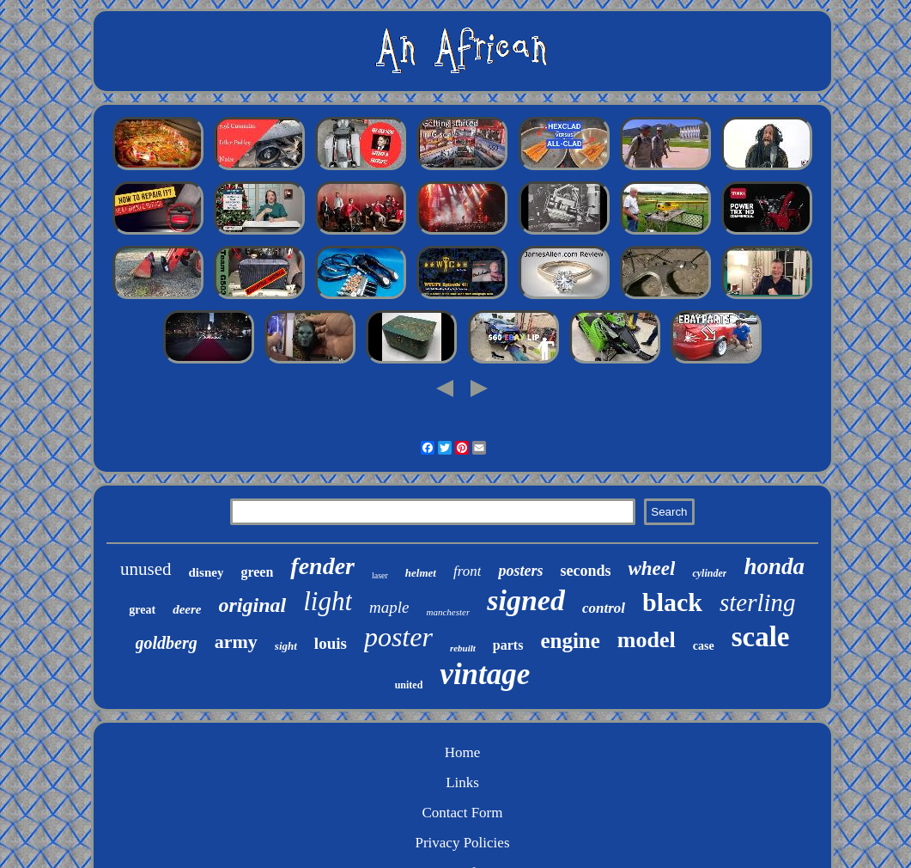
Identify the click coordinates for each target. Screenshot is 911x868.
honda (774, 566)
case (703, 645)
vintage (485, 674)
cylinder (709, 573)
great (142, 609)
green (256, 572)
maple (389, 607)
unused (146, 569)
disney (206, 572)
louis (330, 643)
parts (508, 645)
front (467, 571)
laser (380, 575)
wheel (651, 568)
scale (761, 636)
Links (462, 782)
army (236, 641)
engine (569, 640)
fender (322, 566)
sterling (758, 602)
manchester (449, 612)
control (603, 608)
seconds (585, 570)
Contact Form (462, 812)
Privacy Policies (462, 842)
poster (398, 636)
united (409, 685)
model (646, 639)
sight (286, 645)
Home (463, 752)
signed (526, 600)
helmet (420, 572)
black (672, 602)
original (253, 605)
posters (520, 570)
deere (187, 609)
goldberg (166, 642)
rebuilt (463, 648)
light (327, 601)
